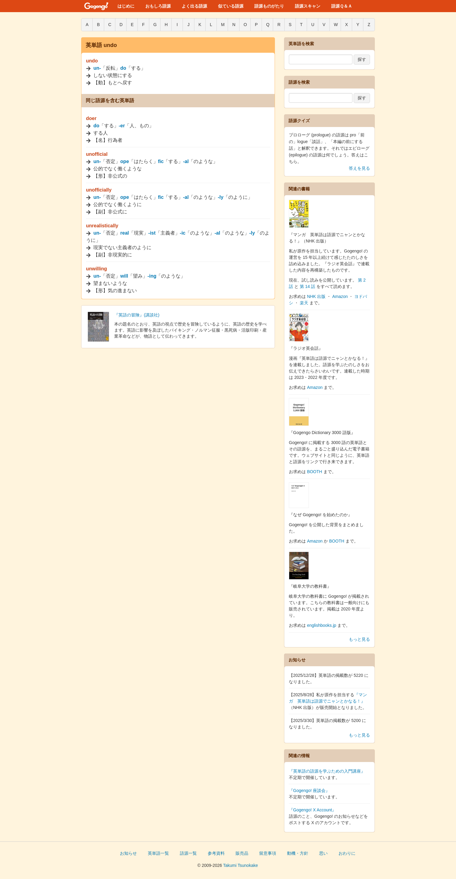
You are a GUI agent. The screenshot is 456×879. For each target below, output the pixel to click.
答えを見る (359, 168)
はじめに (125, 6)
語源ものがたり (269, 6)
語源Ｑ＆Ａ (341, 6)
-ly (220, 197)
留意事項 (267, 853)
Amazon (340, 296)
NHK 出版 (316, 296)
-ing (151, 276)
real (124, 233)
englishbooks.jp (321, 625)
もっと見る (359, 639)
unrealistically (102, 225)
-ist (152, 233)
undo (92, 60)
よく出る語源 (194, 6)
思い (323, 853)
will (124, 276)
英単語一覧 (158, 853)
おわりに (347, 853)
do (123, 68)
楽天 (304, 302)
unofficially (98, 189)
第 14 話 (307, 286)
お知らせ (128, 853)
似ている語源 (230, 6)
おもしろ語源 (158, 6)
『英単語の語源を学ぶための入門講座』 (327, 771)
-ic (183, 233)
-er (122, 125)
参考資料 (216, 853)
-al (186, 161)
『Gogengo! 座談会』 (309, 790)
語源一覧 (188, 853)
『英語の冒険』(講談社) (136, 314)
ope (124, 161)
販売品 (242, 853)
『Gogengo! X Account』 (312, 809)
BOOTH (314, 471)
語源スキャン (307, 6)
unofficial (96, 154)
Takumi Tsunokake (240, 865)
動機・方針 (297, 853)
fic (161, 161)
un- (97, 68)
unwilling (96, 268)
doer (91, 118)
